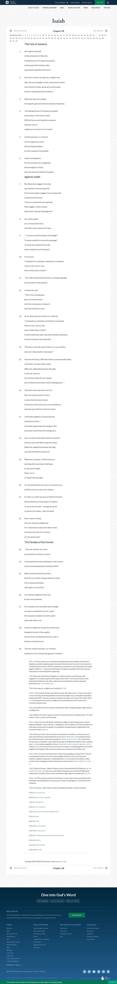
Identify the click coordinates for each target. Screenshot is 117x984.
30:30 (52, 799)
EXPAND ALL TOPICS (13, 966)
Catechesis (11, 957)
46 (52, 38)
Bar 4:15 (61, 813)
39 (31, 38)
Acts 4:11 (78, 743)
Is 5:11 (37, 808)
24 (84, 35)
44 (46, 38)
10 (43, 35)
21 (76, 35)
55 (79, 38)
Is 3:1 (38, 827)
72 (68, 738)
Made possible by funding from (90, 979)
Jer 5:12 (45, 832)
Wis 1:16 (38, 832)
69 (73, 736)
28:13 (33, 823)
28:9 (32, 692)
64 (10, 41)
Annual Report (12, 938)
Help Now (99, 2)
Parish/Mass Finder (94, 929)
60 (94, 38)
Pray (61, 938)
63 (103, 38)
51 (67, 38)
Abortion (10, 929)
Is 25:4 (37, 799)
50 (64, 38)
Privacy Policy (64, 863)
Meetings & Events (67, 935)
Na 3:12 (43, 803)
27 (93, 35)
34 (16, 38)
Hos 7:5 (37, 794)
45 (49, 38)
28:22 (32, 846)
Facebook (91, 973)
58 (88, 38)
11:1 (77, 738)
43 (43, 38)
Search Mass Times (40, 935)
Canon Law (10, 954)
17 (64, 35)
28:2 (32, 687)
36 (22, 38)
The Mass (36, 949)
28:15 (32, 721)
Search (108, 2)
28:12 (33, 818)
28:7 (32, 808)
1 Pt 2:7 (31, 746)
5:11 (42, 682)
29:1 (86, 775)
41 (37, 38)
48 (58, 38)
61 (97, 38)
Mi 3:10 (65, 760)
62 (100, 38)
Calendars (90, 935)
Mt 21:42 (64, 743)
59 (91, 38)
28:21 (32, 770)
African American (13, 935)
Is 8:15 (38, 823)
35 (19, 38)
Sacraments (37, 943)
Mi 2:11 (46, 808)
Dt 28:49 (54, 813)
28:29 (33, 851)
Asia (8, 940)
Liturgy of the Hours (40, 946)
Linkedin (99, 973)
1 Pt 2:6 (68, 837)
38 (28, 38)
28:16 (32, 733)
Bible (8, 949)
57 (85, 38)
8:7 (63, 687)
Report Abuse (87, 2)
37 (25, 38)
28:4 (32, 803)
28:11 (32, 707)
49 (61, 38)
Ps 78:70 (63, 738)
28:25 (32, 789)
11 (46, 35)
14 (55, 35)
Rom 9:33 (86, 743)
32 (10, 38)
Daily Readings (60, 2)
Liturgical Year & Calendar (42, 940)
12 (49, 35)
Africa (9, 932)
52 (70, 38)
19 (70, 35)
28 (43, 746)
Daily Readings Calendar (68, 2)
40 (34, 38)
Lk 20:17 (71, 743)
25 (87, 35)
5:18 (43, 827)
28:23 (32, 780)
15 (58, 35)
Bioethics (10, 951)
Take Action (64, 929)
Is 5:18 (37, 846)
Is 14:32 (77, 736)
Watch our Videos (72, 902)
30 (102, 35)
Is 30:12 (76, 763)
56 (82, 38)
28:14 (32, 714)
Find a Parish (75, 2)
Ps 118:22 (36, 743)
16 (61, 35)
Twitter (86, 973)
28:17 (32, 755)
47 (55, 38)
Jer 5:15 (39, 813)
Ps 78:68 (68, 736)
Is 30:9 (38, 818)
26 (90, 35)
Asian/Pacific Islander (14, 943)
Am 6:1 (49, 682)
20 (73, 35)
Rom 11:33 (40, 851)
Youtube (95, 973)
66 (16, 41)
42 (40, 38)
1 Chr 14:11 (39, 772)
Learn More (77, 916)
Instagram (104, 973)
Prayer (35, 938)
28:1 (32, 660)
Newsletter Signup (93, 938)
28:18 (33, 842)
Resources (90, 932)
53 (73, 38)
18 (67, 35)
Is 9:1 (71, 738)
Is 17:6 (37, 803)
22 (79, 35)
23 (81, 35)
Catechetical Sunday (14, 960)
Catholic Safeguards (14, 962)
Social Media (91, 940)
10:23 (46, 846)
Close (112, 982)
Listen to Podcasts (57, 902)
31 (105, 35)
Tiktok (108, 973)
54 (76, 38)
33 (13, 38)
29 (99, 35)
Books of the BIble (39, 932)
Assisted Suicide (12, 946)
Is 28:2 (38, 842)
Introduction (16, 35)
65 (13, 41)
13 (52, 35)
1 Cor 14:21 (46, 813)
